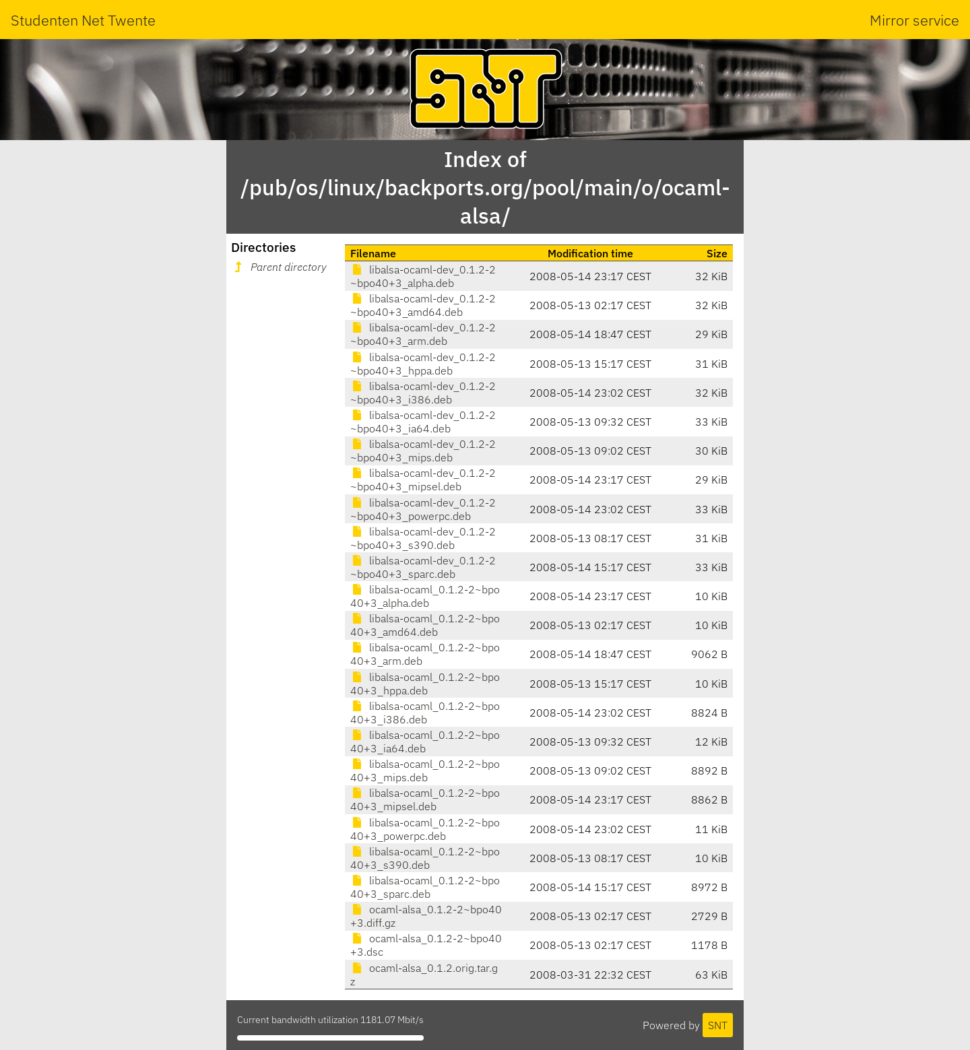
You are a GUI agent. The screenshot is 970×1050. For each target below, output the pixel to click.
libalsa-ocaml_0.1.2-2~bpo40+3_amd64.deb (425, 625)
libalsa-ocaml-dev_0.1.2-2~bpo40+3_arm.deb (423, 334)
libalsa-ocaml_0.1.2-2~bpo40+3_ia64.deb (425, 741)
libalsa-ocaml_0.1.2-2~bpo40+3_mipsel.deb (425, 799)
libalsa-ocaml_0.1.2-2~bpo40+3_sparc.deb (425, 887)
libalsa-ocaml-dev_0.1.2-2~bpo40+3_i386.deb (423, 392)
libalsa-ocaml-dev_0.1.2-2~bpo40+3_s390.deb (423, 538)
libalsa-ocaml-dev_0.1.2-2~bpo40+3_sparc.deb (423, 567)
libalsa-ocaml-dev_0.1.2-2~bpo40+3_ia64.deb (423, 421)
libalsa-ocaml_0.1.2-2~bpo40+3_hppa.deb (425, 683)
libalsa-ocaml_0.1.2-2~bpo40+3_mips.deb (425, 770)
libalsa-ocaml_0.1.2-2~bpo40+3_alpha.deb (425, 596)
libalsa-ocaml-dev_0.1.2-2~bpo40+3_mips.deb (423, 450)
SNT (718, 1025)
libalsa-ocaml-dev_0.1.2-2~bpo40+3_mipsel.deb (423, 479)
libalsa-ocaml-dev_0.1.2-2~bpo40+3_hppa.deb (423, 363)
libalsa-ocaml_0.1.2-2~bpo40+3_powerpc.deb (425, 829)
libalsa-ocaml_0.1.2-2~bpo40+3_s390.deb (425, 858)
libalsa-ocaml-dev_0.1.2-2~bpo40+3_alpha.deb (423, 276)
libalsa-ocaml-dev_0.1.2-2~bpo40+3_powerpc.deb (423, 509)
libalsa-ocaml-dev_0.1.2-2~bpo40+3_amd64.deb (423, 305)
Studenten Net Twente (83, 20)
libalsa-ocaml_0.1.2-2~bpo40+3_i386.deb (425, 712)
